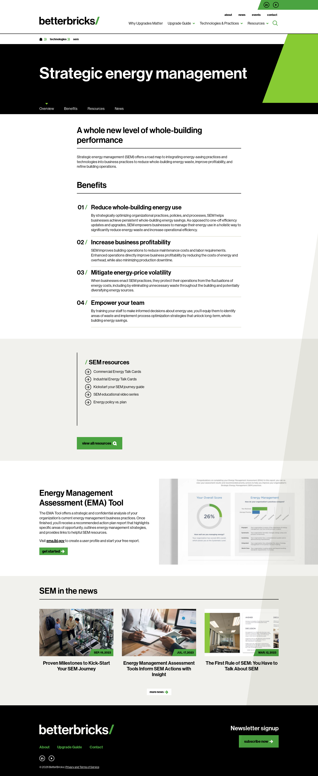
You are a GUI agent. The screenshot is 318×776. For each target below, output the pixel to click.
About (228, 15)
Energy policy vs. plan (110, 402)
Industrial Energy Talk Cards (115, 379)
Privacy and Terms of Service (82, 767)
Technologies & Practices (219, 23)
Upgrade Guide (179, 23)
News (241, 15)
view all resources (96, 443)
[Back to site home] (76, 730)
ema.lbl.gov (55, 541)
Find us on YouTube (276, 5)
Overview (46, 108)
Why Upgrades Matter (146, 23)
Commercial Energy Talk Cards (117, 371)
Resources (256, 23)
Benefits (70, 108)
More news (157, 692)
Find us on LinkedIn (266, 5)
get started (51, 551)
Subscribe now (256, 741)
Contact (272, 15)
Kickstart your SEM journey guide (118, 386)
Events (256, 15)
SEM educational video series (116, 394)
